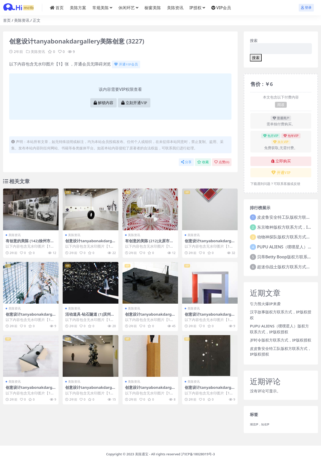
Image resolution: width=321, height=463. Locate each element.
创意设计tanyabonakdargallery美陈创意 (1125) (90, 243)
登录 (306, 7)
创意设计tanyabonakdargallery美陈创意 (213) (31, 316)
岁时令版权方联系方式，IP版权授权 (280, 340)
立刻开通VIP (134, 103)
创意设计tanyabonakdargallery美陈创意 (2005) (150, 389)
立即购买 (281, 161)
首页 (7, 20)
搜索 (254, 40)
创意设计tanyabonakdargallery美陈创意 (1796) (150, 316)
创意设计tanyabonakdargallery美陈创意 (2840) (210, 243)
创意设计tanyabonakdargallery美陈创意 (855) (90, 389)
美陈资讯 (21, 20)
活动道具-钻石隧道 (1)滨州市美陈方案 (89, 316)
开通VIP (281, 173)
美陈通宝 (141, 454)
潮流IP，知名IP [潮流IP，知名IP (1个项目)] (259, 424)
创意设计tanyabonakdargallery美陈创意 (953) (31, 389)
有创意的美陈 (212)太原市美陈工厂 (149, 243)
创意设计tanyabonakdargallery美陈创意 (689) (210, 316)
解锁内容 (103, 103)
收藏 (203, 162)
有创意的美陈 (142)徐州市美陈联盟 (30, 243)
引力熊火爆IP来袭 (265, 303)
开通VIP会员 (126, 64)
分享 (186, 162)
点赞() (221, 162)
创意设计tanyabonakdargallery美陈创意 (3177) (210, 389)
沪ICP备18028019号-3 (198, 454)
